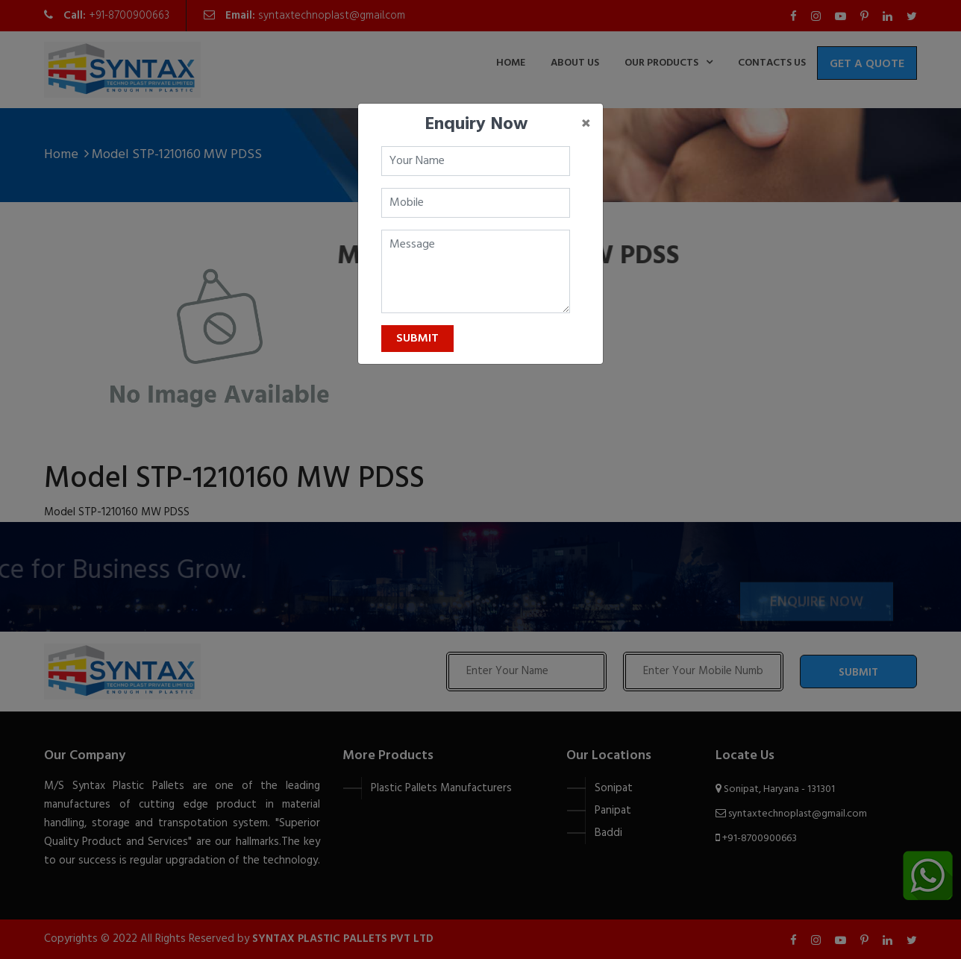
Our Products (661, 63)
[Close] (586, 124)
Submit (417, 338)
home (510, 63)
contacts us (772, 63)
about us (575, 63)
